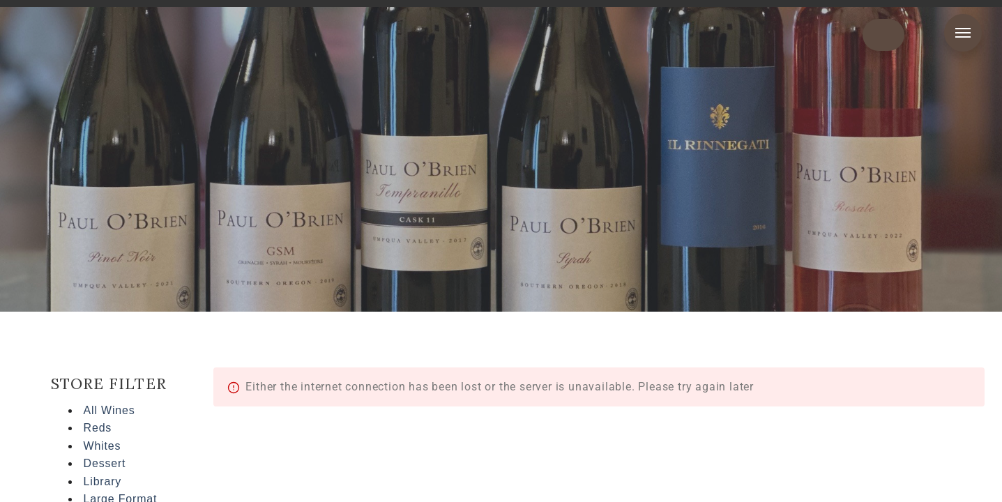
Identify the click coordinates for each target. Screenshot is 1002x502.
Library (103, 481)
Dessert (105, 463)
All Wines (109, 410)
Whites (102, 446)
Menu (963, 33)
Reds (98, 428)
